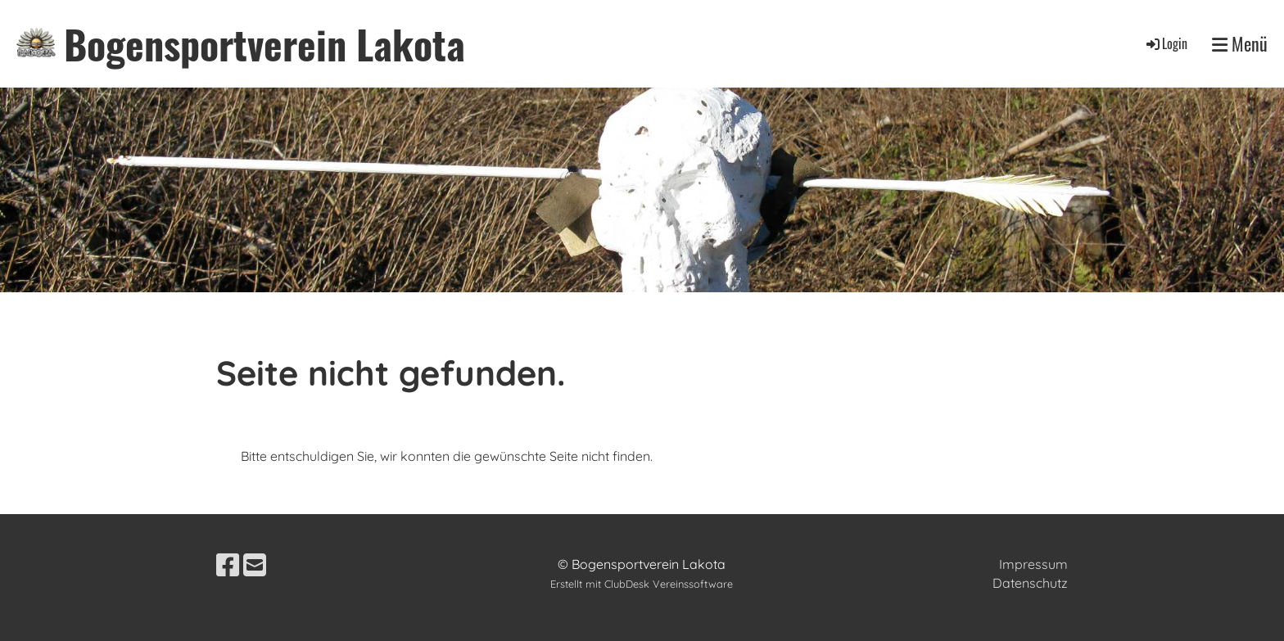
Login (1165, 43)
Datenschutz (1030, 583)
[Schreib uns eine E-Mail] (254, 564)
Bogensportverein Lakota (264, 43)
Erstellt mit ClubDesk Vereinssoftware (641, 583)
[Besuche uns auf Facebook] (227, 564)
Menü (1240, 43)
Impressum (1033, 564)
